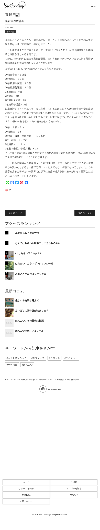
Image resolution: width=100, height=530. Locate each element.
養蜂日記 (10, 32)
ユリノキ (55, 358)
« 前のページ (15, 213)
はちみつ (28, 364)
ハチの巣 (12, 364)
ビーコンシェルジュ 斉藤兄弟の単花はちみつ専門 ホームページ (29, 380)
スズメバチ (39, 358)
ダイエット (71, 358)
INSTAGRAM (50, 389)
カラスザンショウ (17, 358)
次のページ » (85, 213)
